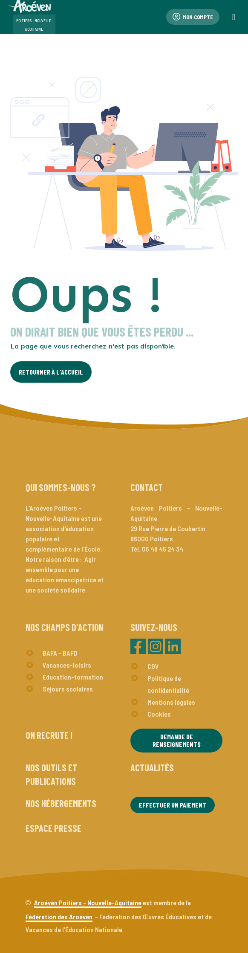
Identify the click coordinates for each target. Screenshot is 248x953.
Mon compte (193, 16)
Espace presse (53, 828)
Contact (146, 487)
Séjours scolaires (68, 689)
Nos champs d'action (65, 627)
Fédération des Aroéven (59, 916)
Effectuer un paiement (172, 805)
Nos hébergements (61, 803)
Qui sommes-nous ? (61, 487)
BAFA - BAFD (60, 653)
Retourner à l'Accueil (51, 372)
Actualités (152, 767)
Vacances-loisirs (67, 665)
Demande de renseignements (177, 740)
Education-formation (73, 677)
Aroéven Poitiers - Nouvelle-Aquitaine (87, 902)
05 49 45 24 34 (162, 549)
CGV (153, 666)
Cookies (159, 714)
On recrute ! (49, 735)
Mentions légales (171, 702)
